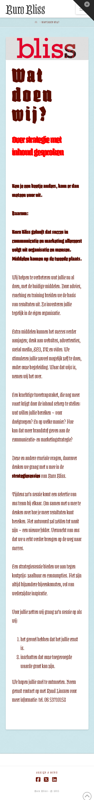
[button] (83, 10)
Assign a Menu (47, 772)
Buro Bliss (25, 10)
